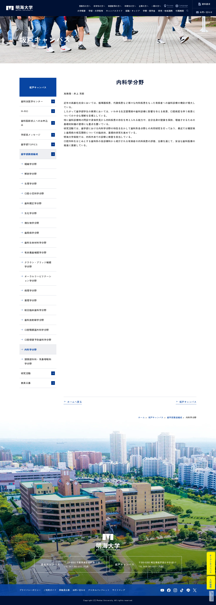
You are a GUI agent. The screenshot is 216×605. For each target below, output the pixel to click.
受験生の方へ (85, 6)
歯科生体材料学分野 (35, 242)
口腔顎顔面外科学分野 (36, 330)
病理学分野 (30, 290)
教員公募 (26, 383)
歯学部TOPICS (29, 144)
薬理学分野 (30, 300)
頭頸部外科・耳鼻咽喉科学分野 (37, 361)
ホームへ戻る (74, 402)
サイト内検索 (186, 11)
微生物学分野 (31, 223)
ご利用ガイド (50, 590)
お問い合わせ (79, 590)
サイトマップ (118, 590)
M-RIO (24, 111)
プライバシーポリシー (30, 590)
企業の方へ (143, 6)
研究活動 (26, 373)
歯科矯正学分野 (32, 203)
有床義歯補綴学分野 (35, 252)
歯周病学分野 (31, 232)
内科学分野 (30, 349)
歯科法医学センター (32, 101)
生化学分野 (30, 213)
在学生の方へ (99, 6)
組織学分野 (30, 164)
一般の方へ (156, 6)
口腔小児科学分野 (34, 193)
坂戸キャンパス (37, 87)
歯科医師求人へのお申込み (34, 123)
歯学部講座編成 (29, 154)
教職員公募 (64, 590)
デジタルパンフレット (98, 590)
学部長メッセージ (30, 134)
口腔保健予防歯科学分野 (37, 339)
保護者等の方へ (114, 6)
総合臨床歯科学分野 (35, 310)
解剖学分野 (30, 173)
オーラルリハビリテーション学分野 (37, 278)
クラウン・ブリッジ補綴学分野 (37, 264)
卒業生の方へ (130, 6)
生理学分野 (30, 183)
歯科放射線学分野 (34, 320)
